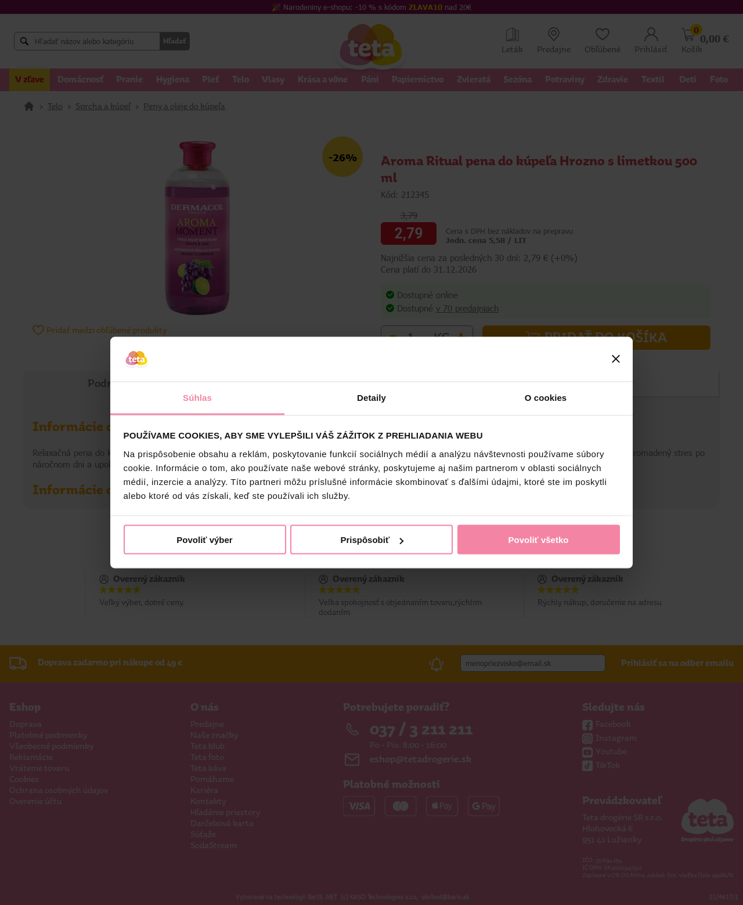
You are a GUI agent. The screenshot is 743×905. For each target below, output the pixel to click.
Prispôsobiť (371, 540)
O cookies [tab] (546, 397)
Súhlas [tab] (197, 397)
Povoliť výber (204, 540)
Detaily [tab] (371, 397)
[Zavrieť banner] (616, 359)
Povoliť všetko (538, 540)
